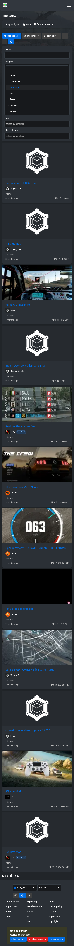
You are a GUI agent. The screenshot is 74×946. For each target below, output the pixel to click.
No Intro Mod (13, 852)
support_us (11, 906)
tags (6, 118)
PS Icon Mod (13, 791)
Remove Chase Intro (17, 304)
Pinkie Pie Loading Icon (19, 608)
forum (38, 24)
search (7, 49)
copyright (53, 921)
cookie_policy (55, 906)
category (8, 61)
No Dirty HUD (13, 243)
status (30, 911)
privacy (52, 911)
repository (32, 901)
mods (27, 24)
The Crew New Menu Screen (22, 487)
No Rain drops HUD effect (20, 183)
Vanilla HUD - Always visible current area (29, 669)
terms (52, 901)
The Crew (9, 16)
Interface (9, 194)
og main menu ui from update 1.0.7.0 (27, 730)
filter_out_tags (11, 130)
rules (8, 916)
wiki (29, 916)
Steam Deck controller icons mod (25, 365)
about (9, 911)
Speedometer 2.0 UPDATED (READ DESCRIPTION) (35, 548)
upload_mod (12, 24)
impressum (54, 916)
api (28, 921)
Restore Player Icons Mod (20, 426)
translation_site (35, 906)
